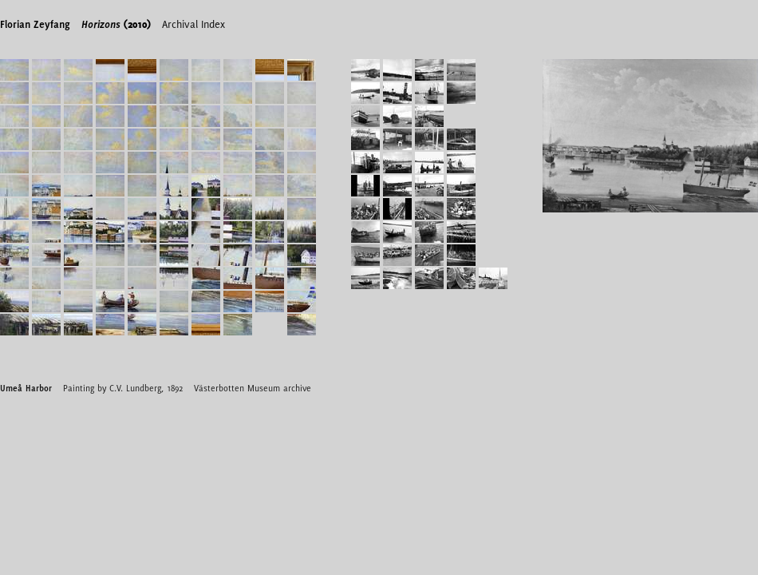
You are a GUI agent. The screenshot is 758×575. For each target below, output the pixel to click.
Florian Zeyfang (35, 24)
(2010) (116, 24)
